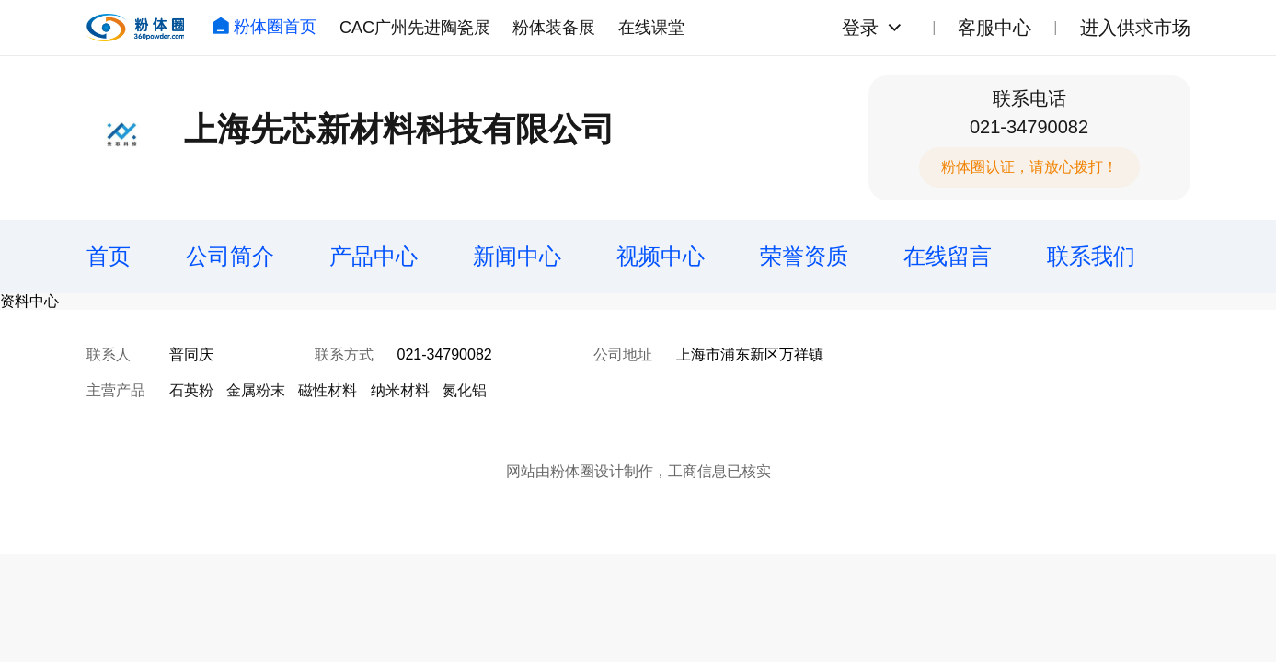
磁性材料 (327, 390)
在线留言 (947, 256)
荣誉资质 (804, 256)
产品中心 (373, 256)
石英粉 (191, 390)
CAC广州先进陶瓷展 (414, 27)
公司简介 (230, 256)
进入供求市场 (1135, 27)
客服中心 (994, 27)
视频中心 (660, 256)
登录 (860, 27)
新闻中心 (517, 256)
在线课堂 (651, 27)
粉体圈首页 (264, 26)
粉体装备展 (553, 27)
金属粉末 (255, 390)
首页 (108, 256)
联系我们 (1091, 256)
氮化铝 (465, 390)
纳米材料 (400, 390)
